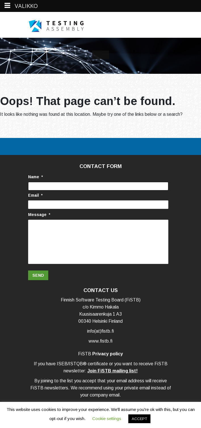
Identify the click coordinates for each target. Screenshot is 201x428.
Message (39, 214)
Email (35, 195)
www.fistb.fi (100, 342)
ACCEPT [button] (139, 419)
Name (35, 177)
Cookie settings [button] (106, 418)
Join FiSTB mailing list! (112, 372)
